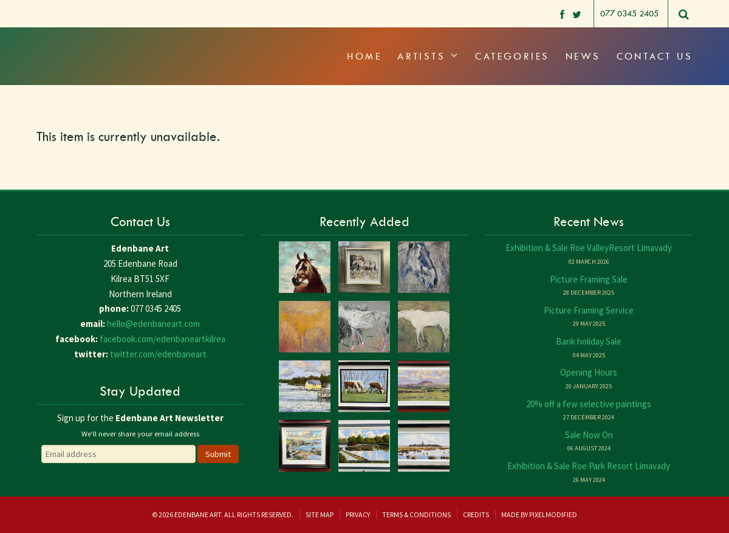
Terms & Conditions (416, 514)
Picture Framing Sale (589, 279)
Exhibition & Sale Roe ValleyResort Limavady (588, 247)
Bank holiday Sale (588, 341)
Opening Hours (588, 372)
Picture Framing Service (589, 310)
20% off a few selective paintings (588, 404)
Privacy (358, 514)
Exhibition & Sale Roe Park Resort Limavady (588, 466)
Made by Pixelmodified (539, 514)
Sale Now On (589, 435)
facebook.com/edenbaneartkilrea (162, 339)
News (583, 56)
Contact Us (655, 56)
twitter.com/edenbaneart (158, 354)
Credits (476, 514)
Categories (512, 56)
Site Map (320, 514)
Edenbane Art (88, 42)
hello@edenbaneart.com (153, 323)
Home (364, 56)
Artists (428, 56)
